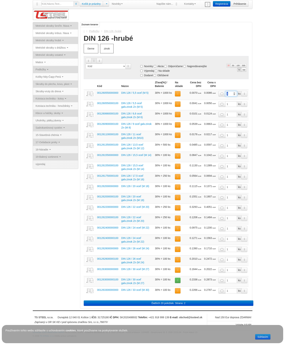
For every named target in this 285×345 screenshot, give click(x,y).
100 (238, 65)
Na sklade (162, 70)
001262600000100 (107, 258)
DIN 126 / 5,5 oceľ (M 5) (135, 92)
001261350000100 (107, 144)
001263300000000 (107, 289)
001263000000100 (107, 279)
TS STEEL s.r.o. (44, 317)
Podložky (94, 31)
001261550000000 (107, 155)
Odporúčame (173, 66)
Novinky (117, 3)
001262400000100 (107, 238)
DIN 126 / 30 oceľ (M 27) (135, 269)
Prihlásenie (239, 3)
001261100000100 (107, 134)
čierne (91, 48)
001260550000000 (107, 92)
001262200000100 (107, 217)
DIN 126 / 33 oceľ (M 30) (135, 289)
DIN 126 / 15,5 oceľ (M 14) (136, 155)
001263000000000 (107, 269)
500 (243, 65)
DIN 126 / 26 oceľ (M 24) (135, 248)
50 (233, 65)
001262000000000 (107, 186)
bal (244, 70)
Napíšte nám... (168, 4)
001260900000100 (107, 123)
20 (228, 65)
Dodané (146, 75)
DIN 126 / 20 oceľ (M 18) (135, 186)
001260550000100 (107, 103)
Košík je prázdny (91, 3)
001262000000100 (107, 196)
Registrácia (221, 3)
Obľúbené (161, 75)
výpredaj (40, 164)
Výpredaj (147, 70)
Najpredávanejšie (195, 66)
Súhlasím (263, 336)
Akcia (159, 66)
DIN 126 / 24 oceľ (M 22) (135, 227)
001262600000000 (107, 248)
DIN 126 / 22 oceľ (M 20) (135, 206)
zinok (107, 48)
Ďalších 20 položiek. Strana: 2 (168, 303)
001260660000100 (107, 113)
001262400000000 (107, 227)
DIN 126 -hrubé (113, 31)
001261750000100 (107, 175)
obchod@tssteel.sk (190, 317)
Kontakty (190, 3)
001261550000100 (107, 165)
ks (239, 70)
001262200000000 (107, 206)
